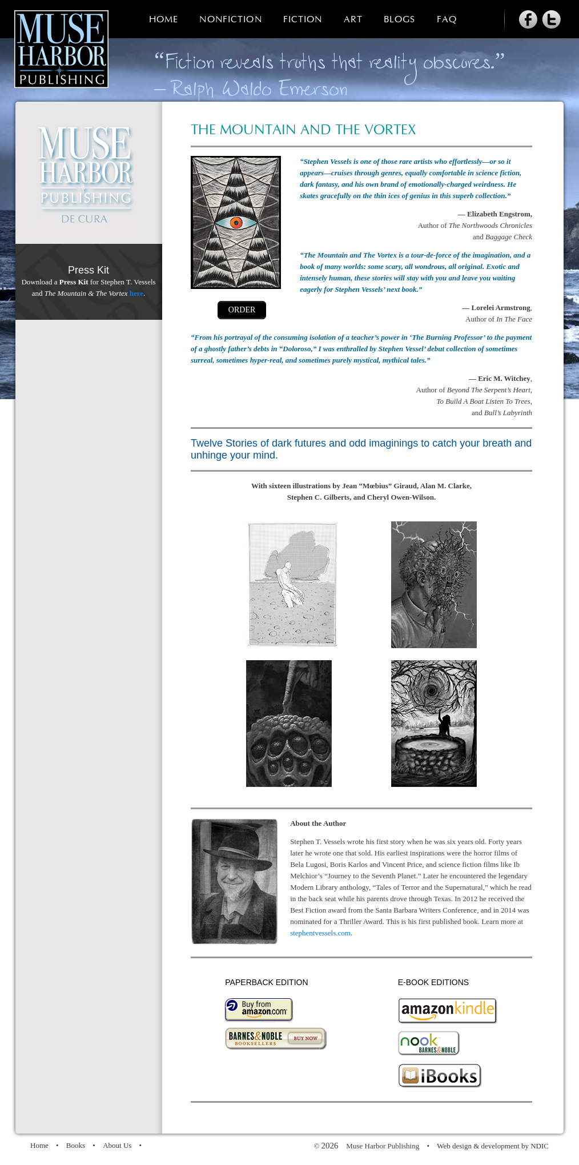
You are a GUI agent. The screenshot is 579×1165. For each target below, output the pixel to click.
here (136, 293)
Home (163, 19)
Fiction (303, 19)
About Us (117, 1145)
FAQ (447, 19)
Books (75, 1145)
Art (353, 19)
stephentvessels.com (320, 933)
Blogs (400, 19)
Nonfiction (230, 19)
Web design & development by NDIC (493, 1146)
